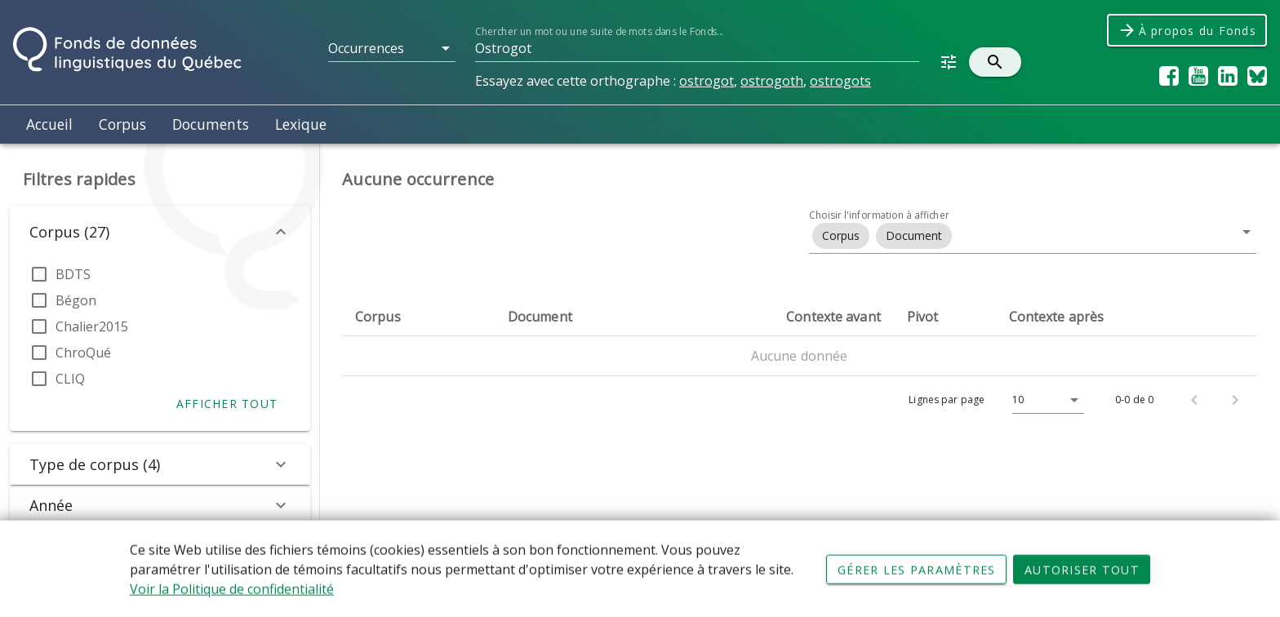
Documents (210, 124)
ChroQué (83, 352)
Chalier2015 (92, 326)
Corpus (122, 124)
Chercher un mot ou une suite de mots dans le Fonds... (598, 31)
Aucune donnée (799, 356)
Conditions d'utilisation (554, 568)
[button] (392, 48)
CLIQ (70, 379)
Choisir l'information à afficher (879, 215)
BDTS (73, 274)
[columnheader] (418, 316)
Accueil (49, 124)
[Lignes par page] (1044, 400)
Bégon (76, 300)
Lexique (301, 124)
